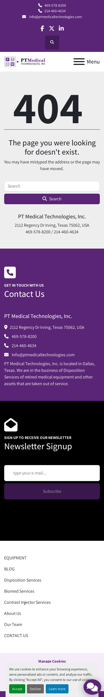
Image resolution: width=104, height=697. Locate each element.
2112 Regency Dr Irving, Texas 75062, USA (47, 327)
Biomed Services (19, 591)
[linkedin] (61, 28)
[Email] (52, 473)
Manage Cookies (52, 661)
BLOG (9, 569)
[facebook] (42, 28)
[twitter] (51, 28)
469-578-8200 (55, 5)
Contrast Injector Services (27, 602)
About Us (12, 613)
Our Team (13, 624)
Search (52, 199)
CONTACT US (16, 635)
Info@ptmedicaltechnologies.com (55, 16)
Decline (35, 688)
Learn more (57, 688)
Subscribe (52, 491)
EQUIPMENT (15, 558)
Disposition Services (22, 580)
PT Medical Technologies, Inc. (52, 216)
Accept (17, 688)
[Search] (52, 186)
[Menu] (79, 61)
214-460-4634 (55, 10)
